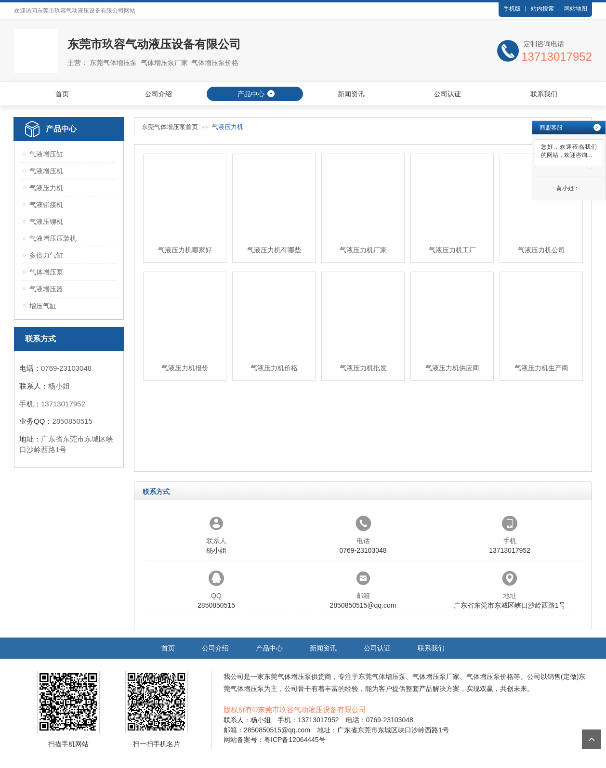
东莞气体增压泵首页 (170, 126)
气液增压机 (46, 171)
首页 (62, 94)
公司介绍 (158, 94)
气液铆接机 (46, 204)
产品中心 (250, 94)
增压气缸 (42, 306)
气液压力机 (46, 188)
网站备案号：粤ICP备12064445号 (275, 739)
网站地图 (575, 9)
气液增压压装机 (53, 238)
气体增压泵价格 (490, 676)
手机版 (512, 9)
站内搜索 (542, 9)
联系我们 (543, 94)
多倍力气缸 (46, 255)
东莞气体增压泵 (287, 676)
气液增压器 (46, 289)
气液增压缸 (46, 154)
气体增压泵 (46, 272)
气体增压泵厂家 (436, 676)
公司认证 (447, 94)
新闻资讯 (351, 94)
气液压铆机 (46, 221)
